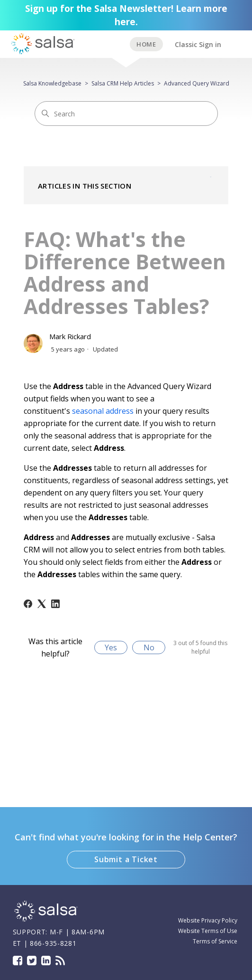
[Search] (126, 113)
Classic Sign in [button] (198, 44)
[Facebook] (28, 603)
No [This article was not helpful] (149, 647)
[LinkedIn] (55, 603)
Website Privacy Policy (207, 920)
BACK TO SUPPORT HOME (146, 44)
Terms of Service (215, 941)
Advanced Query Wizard (196, 83)
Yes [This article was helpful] (111, 647)
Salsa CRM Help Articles (122, 83)
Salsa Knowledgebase (52, 83)
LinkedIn (46, 960)
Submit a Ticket (126, 859)
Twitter (31, 960)
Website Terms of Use (207, 931)
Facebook (17, 960)
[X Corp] (41, 603)
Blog (60, 960)
